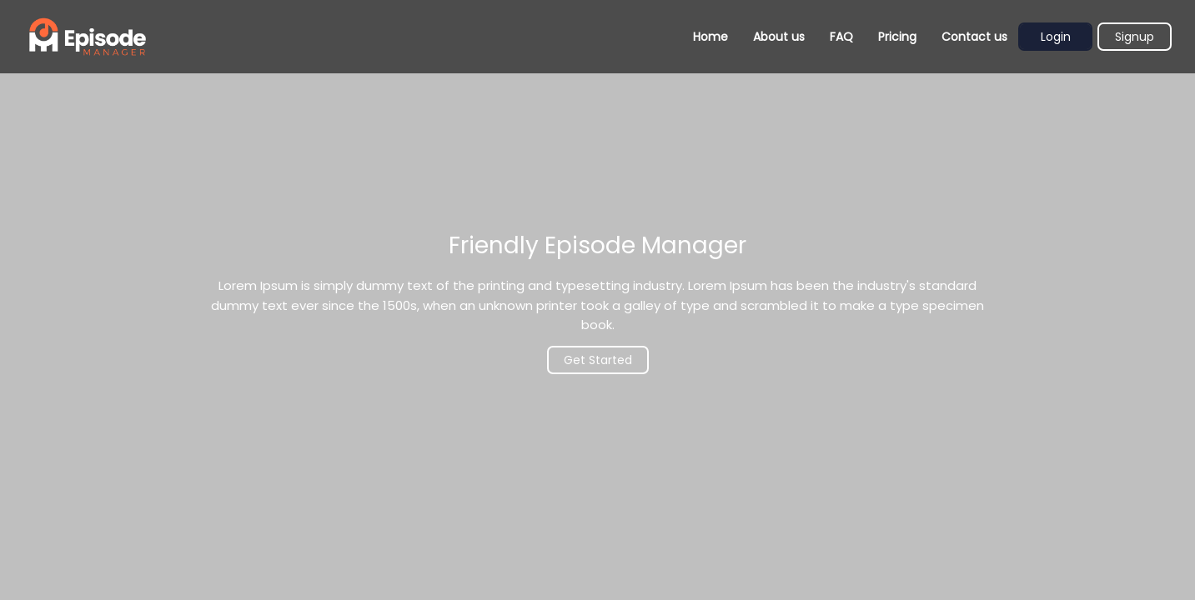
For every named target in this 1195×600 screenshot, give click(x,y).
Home (710, 36)
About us (779, 36)
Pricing (897, 36)
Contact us (974, 36)
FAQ (841, 36)
